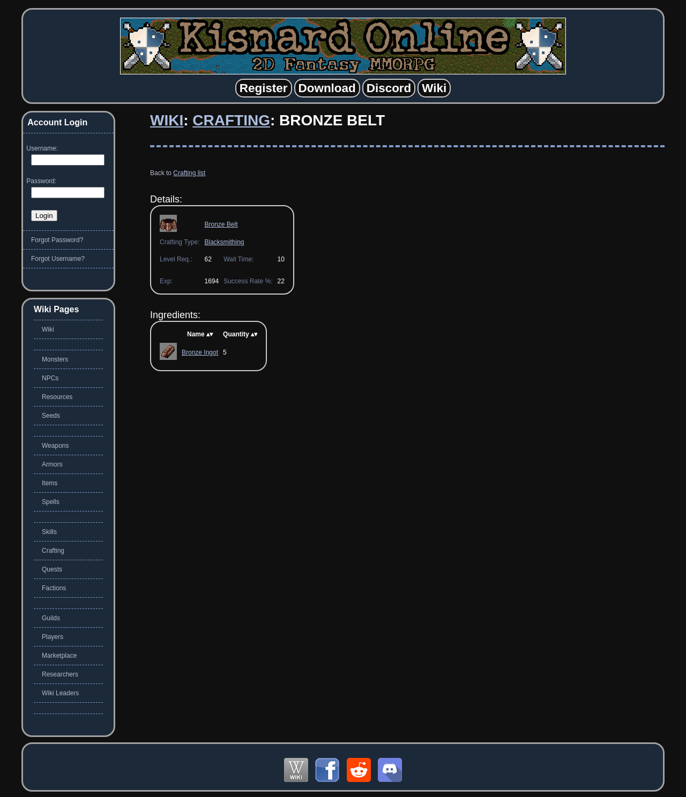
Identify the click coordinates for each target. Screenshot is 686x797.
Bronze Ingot (200, 352)
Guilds (51, 618)
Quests (52, 569)
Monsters (55, 359)
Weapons (55, 445)
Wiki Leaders (60, 693)
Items (49, 483)
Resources (57, 397)
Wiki (166, 120)
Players (52, 637)
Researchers (60, 674)
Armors (52, 464)
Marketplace (59, 655)
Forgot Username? (58, 258)
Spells (50, 502)
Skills (49, 532)
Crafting (231, 120)
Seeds (51, 415)
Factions (54, 588)
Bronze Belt (220, 224)
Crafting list (189, 173)
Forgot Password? (57, 240)
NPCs (50, 378)
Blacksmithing (224, 242)
